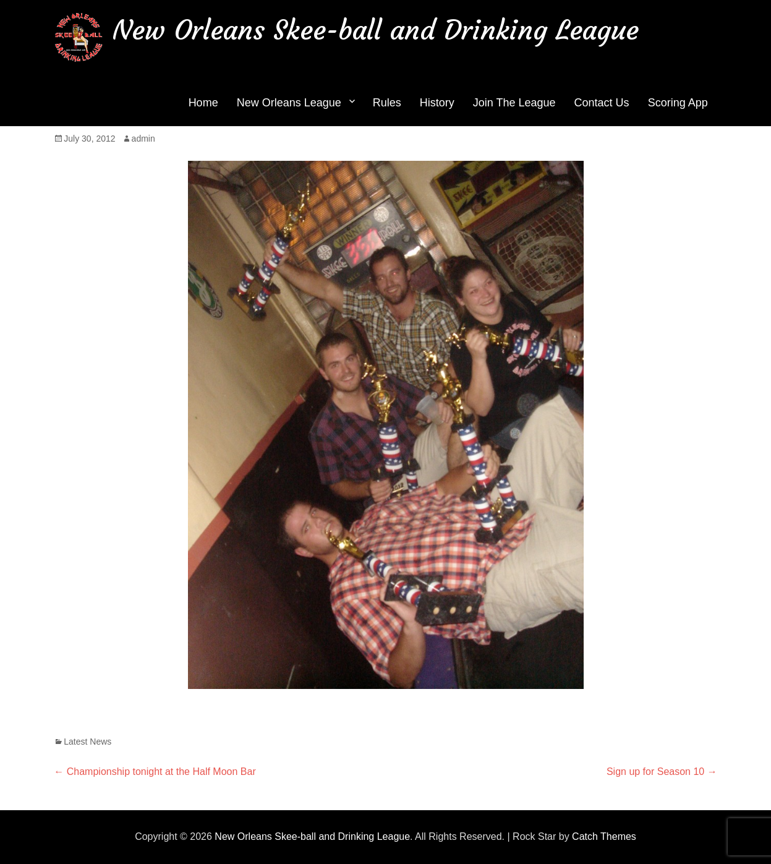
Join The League (514, 102)
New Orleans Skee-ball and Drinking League (376, 30)
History (437, 102)
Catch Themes (604, 836)
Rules (387, 102)
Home (203, 102)
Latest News (87, 741)
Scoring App (678, 102)
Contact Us (601, 102)
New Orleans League (289, 102)
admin (143, 138)
